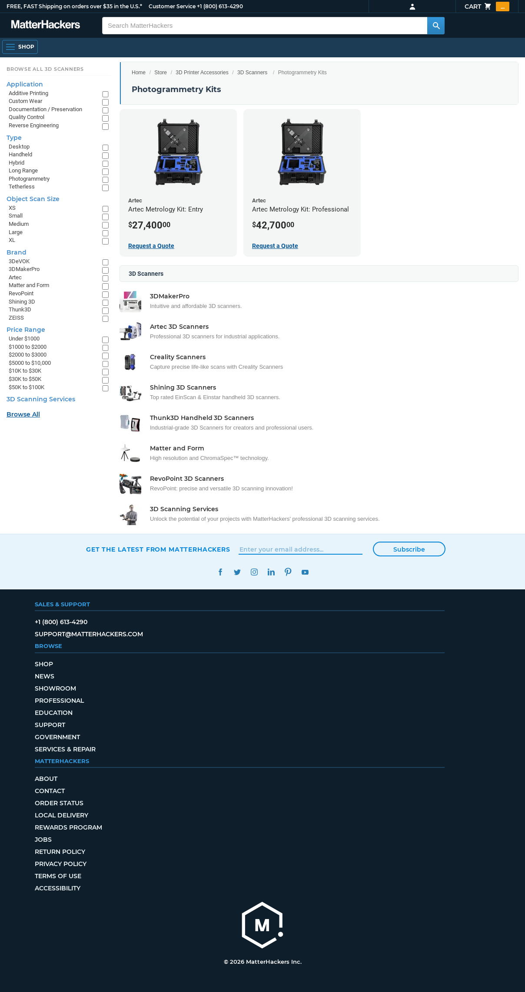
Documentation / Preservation (45, 109)
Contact (50, 791)
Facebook (220, 572)
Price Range (26, 330)
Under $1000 (24, 338)
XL (12, 240)
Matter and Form (29, 285)
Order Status (59, 803)
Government (57, 737)
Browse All (23, 414)
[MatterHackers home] (46, 25)
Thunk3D (20, 309)
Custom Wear (25, 101)
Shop (44, 664)
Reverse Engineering (34, 125)
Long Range (23, 170)
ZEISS (16, 317)
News (44, 676)
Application (25, 84)
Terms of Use (58, 876)
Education (54, 713)
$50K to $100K (26, 387)
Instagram (254, 572)
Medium (19, 224)
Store (160, 72)
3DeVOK (19, 261)
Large (16, 232)
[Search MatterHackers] (436, 25)
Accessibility (57, 888)
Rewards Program (68, 827)
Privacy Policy (60, 864)
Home (139, 72)
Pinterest (288, 572)
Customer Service (172, 6)
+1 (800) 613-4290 (220, 6)
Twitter (237, 572)
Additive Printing (28, 93)
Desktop (19, 146)
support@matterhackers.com (89, 634)
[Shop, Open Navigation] (20, 47)
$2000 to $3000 (28, 354)
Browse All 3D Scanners (45, 69)
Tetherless (22, 186)
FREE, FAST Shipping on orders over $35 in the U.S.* (74, 6)
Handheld (20, 154)
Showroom (55, 688)
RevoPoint (21, 293)
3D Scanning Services (41, 399)
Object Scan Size (33, 199)
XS (12, 208)
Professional (59, 700)
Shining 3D (22, 301)
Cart (487, 6)
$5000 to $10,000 (30, 363)
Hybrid (16, 162)
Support (50, 725)
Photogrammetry (29, 178)
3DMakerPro (24, 269)
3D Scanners (252, 72)
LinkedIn (271, 572)
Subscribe (409, 549)
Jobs (43, 839)
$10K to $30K (25, 370)
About (46, 779)
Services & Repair (65, 749)
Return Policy (60, 852)
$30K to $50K (25, 379)
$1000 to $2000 (28, 347)
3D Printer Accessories (202, 72)
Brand (17, 252)
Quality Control (26, 117)
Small (16, 215)
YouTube (304, 572)
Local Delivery (61, 815)
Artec (15, 277)
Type (14, 138)
